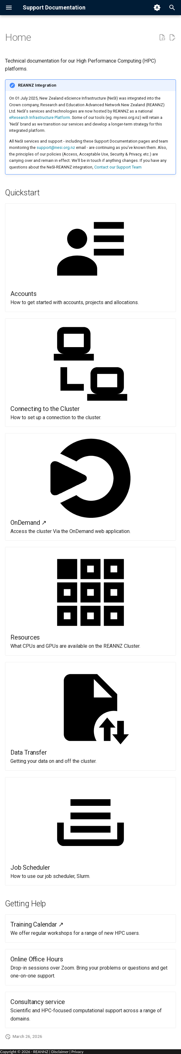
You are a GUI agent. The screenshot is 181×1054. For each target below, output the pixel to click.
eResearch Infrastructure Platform (39, 117)
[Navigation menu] (9, 7)
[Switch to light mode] (157, 7)
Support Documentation (54, 7)
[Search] (172, 7)
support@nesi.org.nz (56, 147)
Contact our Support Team (118, 167)
